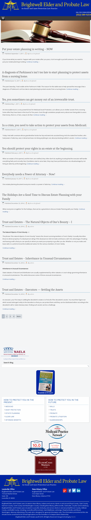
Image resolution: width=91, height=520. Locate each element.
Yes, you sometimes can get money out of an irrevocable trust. (38, 99)
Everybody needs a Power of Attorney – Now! (28, 174)
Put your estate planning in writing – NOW (27, 49)
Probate (53, 413)
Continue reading (33, 62)
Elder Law (9, 416)
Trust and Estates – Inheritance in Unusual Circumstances (36, 258)
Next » (19, 316)
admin (32, 226)
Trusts (53, 410)
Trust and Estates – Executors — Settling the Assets (32, 289)
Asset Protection (13, 410)
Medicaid (9, 406)
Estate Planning (12, 413)
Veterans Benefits (13, 420)
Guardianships (56, 420)
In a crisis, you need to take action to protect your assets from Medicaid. (44, 125)
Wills (52, 406)
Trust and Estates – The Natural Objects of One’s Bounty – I (37, 222)
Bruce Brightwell (34, 54)
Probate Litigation (58, 416)
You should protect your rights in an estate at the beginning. (37, 148)
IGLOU (73, 517)
